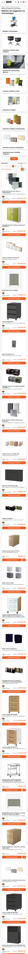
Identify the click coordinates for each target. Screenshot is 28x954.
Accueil (2, 7)
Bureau (7, 7)
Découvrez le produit (12, 560)
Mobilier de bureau (15, 7)
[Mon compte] (18, 2)
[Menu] (26, 2)
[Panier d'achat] (21, 2)
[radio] (22, 169)
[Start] (6, 2)
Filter (14, 158)
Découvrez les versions (14, 202)
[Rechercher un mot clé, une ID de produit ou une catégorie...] (16, 2)
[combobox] (22, 163)
